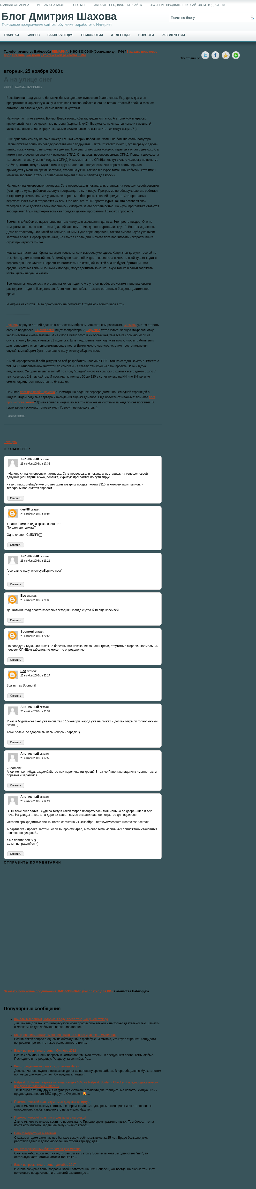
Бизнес (33, 35)
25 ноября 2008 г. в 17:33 (35, 463)
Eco (23, 595)
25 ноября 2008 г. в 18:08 (35, 514)
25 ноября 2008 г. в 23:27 (35, 675)
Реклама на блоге (51, 4)
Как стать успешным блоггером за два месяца (47, 1149)
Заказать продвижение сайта (118, 4)
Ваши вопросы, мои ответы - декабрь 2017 (45, 1165)
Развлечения (173, 35)
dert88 (25, 509)
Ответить (15, 498)
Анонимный (29, 459)
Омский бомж (44, 330)
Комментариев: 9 (28, 86)
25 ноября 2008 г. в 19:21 (35, 560)
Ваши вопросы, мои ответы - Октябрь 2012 (45, 1050)
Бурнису (12, 325)
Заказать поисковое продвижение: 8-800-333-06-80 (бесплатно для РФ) (58, 991)
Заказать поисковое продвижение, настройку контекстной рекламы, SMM (80, 53)
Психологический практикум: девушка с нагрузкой (50, 1117)
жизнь (21, 415)
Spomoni (27, 631)
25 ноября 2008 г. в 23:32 (35, 711)
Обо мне (80, 4)
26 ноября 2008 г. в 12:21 (35, 801)
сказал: (44, 459)
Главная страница (14, 4)
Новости (146, 35)
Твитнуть (10, 442)
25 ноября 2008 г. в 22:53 (35, 636)
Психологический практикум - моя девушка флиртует (52, 1102)
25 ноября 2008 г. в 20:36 (35, 600)
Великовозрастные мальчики (35, 1133)
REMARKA (59, 51)
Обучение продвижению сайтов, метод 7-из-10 (187, 4)
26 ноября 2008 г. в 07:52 (35, 758)
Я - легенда (120, 35)
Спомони (130, 325)
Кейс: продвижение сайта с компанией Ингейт (47, 1066)
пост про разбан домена (37, 392)
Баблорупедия (60, 35)
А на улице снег (28, 79)
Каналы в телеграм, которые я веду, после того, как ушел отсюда (61, 1019)
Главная (11, 35)
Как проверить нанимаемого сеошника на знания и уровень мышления (65, 1035)
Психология (92, 35)
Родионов (93, 330)
